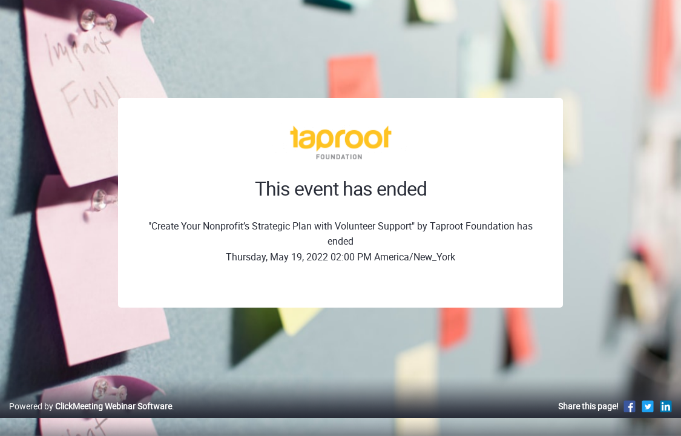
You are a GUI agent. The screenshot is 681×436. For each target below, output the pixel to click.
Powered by (90, 418)
